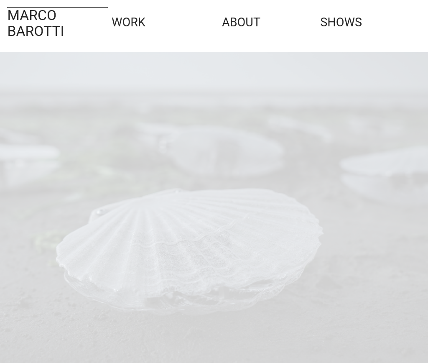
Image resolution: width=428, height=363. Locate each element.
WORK (146, 19)
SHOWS (354, 19)
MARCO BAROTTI (35, 23)
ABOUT (247, 19)
